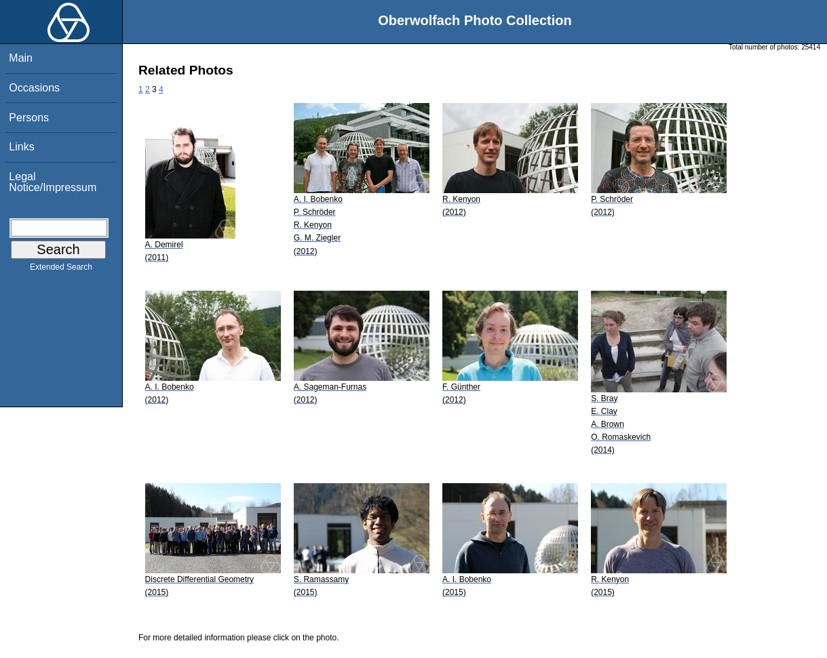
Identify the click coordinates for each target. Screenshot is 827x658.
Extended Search (61, 270)
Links (21, 146)
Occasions (34, 88)
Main (21, 58)
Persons (29, 117)
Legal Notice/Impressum (52, 182)
